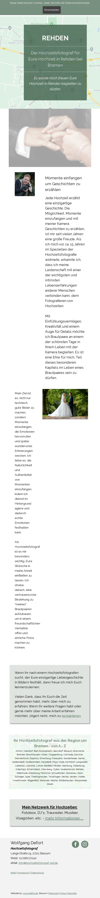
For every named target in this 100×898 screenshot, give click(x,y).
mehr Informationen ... (64, 818)
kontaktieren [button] (71, 716)
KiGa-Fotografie (69, 893)
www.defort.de (30, 893)
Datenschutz (37, 872)
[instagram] (84, 844)
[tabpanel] (55, 31)
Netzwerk (54, 893)
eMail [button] (13, 872)
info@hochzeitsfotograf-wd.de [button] (38, 863)
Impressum (24, 872)
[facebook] (75, 844)
